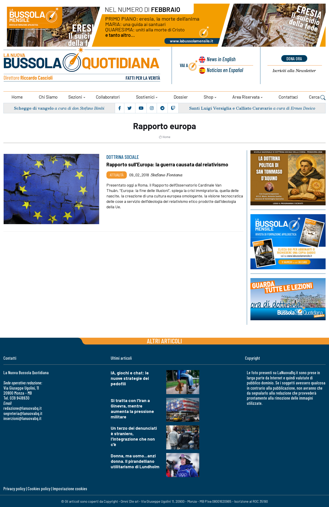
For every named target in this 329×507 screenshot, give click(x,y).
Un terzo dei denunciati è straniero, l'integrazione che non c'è (134, 436)
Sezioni (75, 96)
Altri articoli (164, 340)
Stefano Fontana (167, 174)
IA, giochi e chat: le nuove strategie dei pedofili (130, 378)
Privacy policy (14, 488)
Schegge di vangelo (33, 107)
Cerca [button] (317, 97)
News (220, 59)
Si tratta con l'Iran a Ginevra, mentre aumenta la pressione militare (132, 408)
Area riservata (245, 96)
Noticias (224, 69)
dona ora (294, 58)
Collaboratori (108, 96)
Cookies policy (39, 488)
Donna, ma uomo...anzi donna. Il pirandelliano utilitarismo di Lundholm (135, 461)
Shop (208, 96)
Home (17, 96)
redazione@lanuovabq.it (22, 407)
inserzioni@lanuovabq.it (22, 417)
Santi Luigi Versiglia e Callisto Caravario (230, 107)
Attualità (116, 174)
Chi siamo (48, 96)
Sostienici (145, 96)
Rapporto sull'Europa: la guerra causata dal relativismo (168, 164)
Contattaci (288, 96)
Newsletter (294, 71)
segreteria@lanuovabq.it (22, 412)
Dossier (181, 96)
